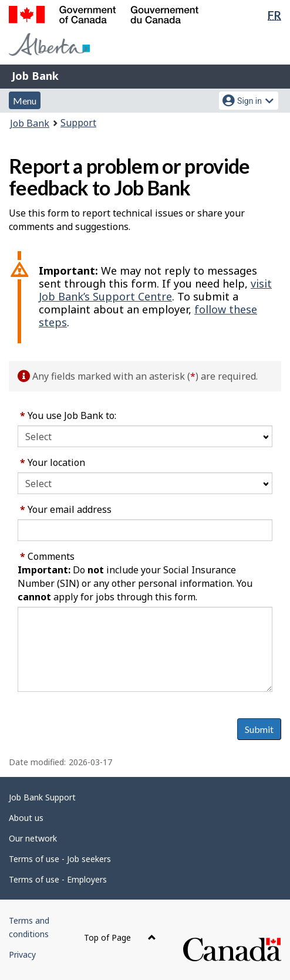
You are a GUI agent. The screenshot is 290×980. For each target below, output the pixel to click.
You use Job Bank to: (68, 415)
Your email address (66, 509)
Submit (259, 729)
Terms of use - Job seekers (60, 858)
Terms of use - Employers (58, 879)
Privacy (22, 954)
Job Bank (35, 76)
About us (26, 817)
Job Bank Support (42, 797)
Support (78, 122)
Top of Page (120, 937)
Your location (52, 462)
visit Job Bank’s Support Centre (155, 289)
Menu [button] (24, 100)
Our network (33, 838)
